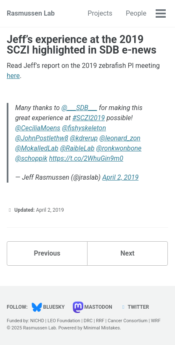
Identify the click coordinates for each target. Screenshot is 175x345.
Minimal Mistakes (101, 328)
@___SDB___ (79, 108)
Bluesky (48, 307)
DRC (88, 320)
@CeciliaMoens (37, 128)
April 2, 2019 (120, 177)
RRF (100, 320)
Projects (100, 13)
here (13, 76)
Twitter (134, 307)
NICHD (37, 320)
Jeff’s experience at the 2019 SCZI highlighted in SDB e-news (81, 44)
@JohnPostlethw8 (41, 138)
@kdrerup (84, 138)
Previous (47, 253)
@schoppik (31, 158)
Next (127, 253)
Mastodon (92, 307)
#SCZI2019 (88, 118)
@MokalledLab (36, 148)
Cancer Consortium (128, 320)
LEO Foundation (64, 320)
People (136, 13)
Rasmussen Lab (31, 13)
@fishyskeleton (84, 128)
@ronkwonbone (119, 148)
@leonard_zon (120, 138)
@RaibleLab (77, 148)
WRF (156, 320)
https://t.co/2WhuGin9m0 (86, 158)
